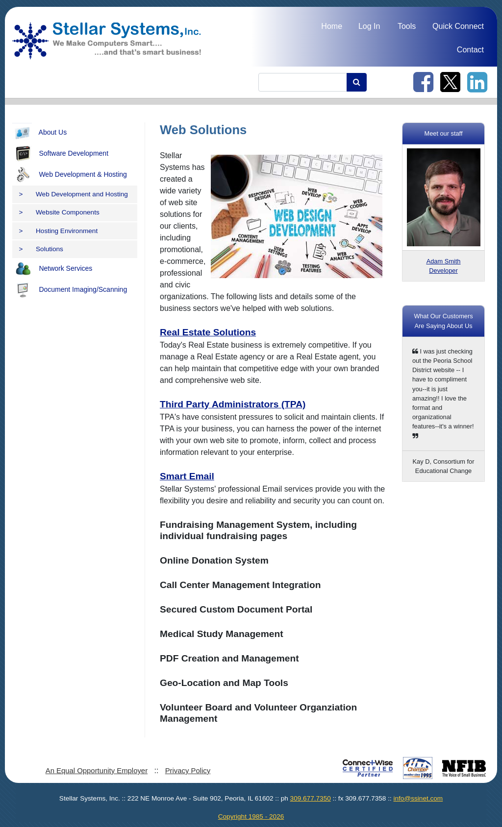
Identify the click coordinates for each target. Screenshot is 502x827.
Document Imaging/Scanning (69, 290)
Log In (369, 26)
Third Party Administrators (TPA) (232, 404)
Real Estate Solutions (208, 332)
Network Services (52, 269)
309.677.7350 (310, 798)
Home (331, 26)
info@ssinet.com (418, 798)
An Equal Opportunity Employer (97, 771)
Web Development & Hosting (69, 175)
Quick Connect (458, 26)
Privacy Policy (188, 771)
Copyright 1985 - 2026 (251, 816)
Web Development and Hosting (73, 194)
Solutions (41, 249)
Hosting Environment (58, 231)
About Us (39, 132)
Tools (407, 26)
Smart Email (187, 476)
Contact (470, 50)
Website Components (59, 212)
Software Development (60, 154)
